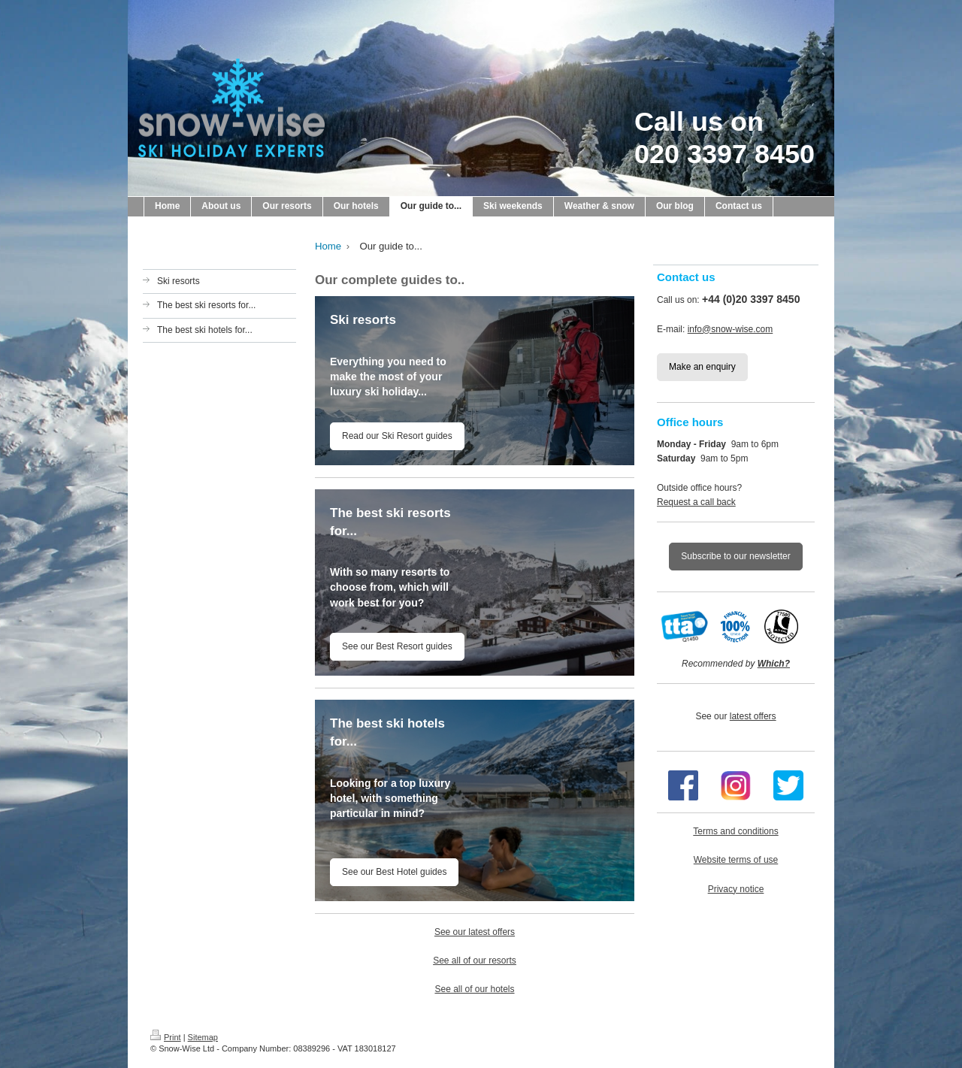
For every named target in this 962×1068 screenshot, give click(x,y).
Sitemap (203, 1037)
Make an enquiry (702, 367)
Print (165, 1037)
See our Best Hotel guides (394, 872)
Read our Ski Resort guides (397, 436)
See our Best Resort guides (397, 646)
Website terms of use (736, 860)
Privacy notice (736, 889)
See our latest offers (474, 932)
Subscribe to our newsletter (735, 556)
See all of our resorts (474, 960)
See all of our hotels (474, 989)
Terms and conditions (735, 831)
